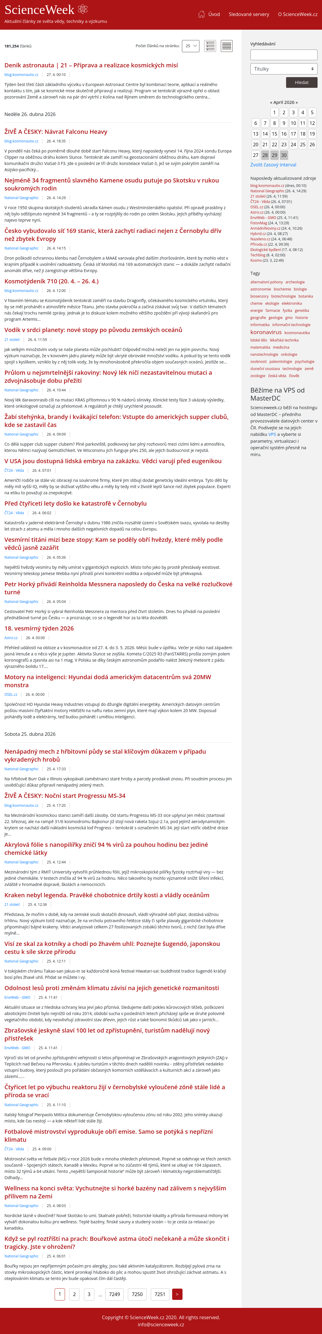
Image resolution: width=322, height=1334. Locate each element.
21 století (12, 339)
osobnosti (258, 361)
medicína (281, 347)
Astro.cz (11, 637)
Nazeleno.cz (260, 239)
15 (274, 134)
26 (312, 144)
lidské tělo (258, 340)
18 (302, 134)
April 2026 (284, 102)
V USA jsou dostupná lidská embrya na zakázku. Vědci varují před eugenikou (113, 461)
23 (284, 144)
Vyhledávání (262, 44)
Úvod (214, 14)
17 (293, 134)
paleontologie (280, 361)
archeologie (295, 282)
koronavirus (266, 332)
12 (312, 123)
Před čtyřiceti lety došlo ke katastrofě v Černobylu (75, 503)
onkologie (289, 354)
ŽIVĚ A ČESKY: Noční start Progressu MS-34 (65, 796)
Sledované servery (249, 14)
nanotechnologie (264, 354)
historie (301, 317)
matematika (260, 347)
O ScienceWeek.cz (298, 14)
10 (293, 123)
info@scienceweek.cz (161, 1324)
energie (256, 310)
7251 (160, 1294)
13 (255, 134)
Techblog (258, 255)
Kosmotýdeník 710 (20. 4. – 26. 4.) (51, 281)
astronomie (260, 289)
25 (188, 45)
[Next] (177, 1294)
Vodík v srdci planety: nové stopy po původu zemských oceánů (93, 330)
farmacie (273, 310)
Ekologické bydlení (266, 249)
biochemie (282, 289)
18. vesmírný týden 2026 (39, 628)
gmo (289, 317)
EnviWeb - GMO (17, 997)
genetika (302, 310)
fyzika (287, 310)
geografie (258, 317)
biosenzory (259, 296)
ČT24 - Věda (14, 470)
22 (274, 144)
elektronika (292, 303)
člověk (294, 375)
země (308, 368)
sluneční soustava (265, 368)
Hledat (302, 82)
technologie (292, 368)
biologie (300, 289)
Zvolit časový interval (273, 164)
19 (312, 134)
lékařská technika (284, 340)
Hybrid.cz (258, 233)
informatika (260, 324)
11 (302, 123)
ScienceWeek (46, 9)
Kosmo (256, 260)
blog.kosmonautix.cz (21, 74)
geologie (276, 317)
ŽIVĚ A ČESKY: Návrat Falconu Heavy (55, 132)
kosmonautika (297, 332)
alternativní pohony (266, 282)
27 (255, 155)
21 (265, 144)
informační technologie (291, 324)
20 (255, 144)
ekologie (272, 303)
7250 (137, 1294)
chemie (256, 303)
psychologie (305, 361)
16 (284, 134)
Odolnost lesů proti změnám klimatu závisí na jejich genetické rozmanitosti (111, 988)
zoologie (257, 375)
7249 (114, 1294)
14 (265, 134)
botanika (306, 296)
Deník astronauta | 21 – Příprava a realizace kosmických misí (91, 65)
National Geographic (21, 197)
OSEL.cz (10, 694)
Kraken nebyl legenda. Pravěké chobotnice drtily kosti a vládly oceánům (107, 895)
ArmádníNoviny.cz (265, 228)
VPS (272, 434)
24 (293, 144)
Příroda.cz (259, 244)
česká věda (277, 375)
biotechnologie (283, 296)
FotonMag (259, 222)
